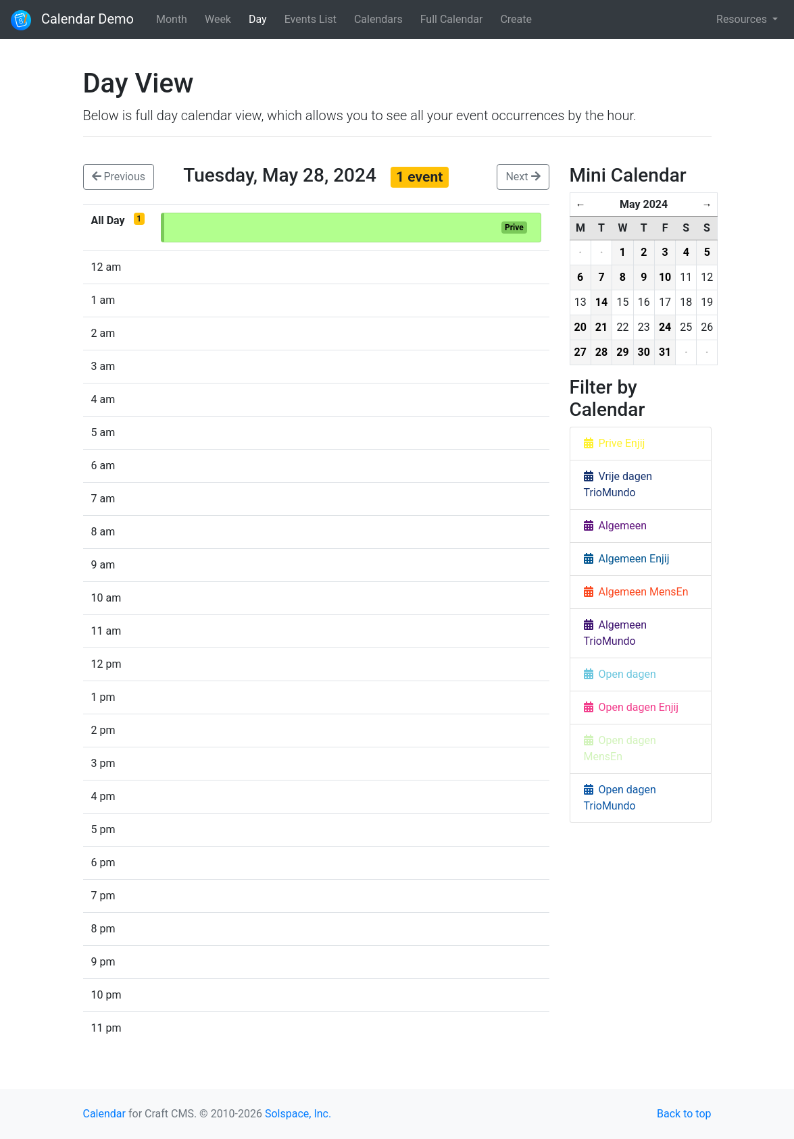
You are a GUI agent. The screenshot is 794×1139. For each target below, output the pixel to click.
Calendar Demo (72, 20)
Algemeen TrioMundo (615, 632)
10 (665, 277)
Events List (310, 19)
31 (665, 352)
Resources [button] (743, 19)
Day (258, 19)
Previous (119, 176)
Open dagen (620, 674)
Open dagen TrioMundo (620, 797)
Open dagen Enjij (631, 707)
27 (580, 352)
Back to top (684, 1113)
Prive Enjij (614, 443)
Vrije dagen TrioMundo (618, 484)
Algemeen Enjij (627, 558)
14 (601, 302)
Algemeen (615, 525)
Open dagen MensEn (620, 748)
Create (516, 19)
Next (522, 176)
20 (580, 327)
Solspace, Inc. (298, 1113)
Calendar (104, 1113)
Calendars (378, 19)
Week (218, 19)
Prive (514, 227)
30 (644, 352)
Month (171, 19)
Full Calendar (451, 19)
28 (601, 352)
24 (665, 327)
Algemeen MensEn (636, 591)
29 (622, 352)
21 (601, 327)
